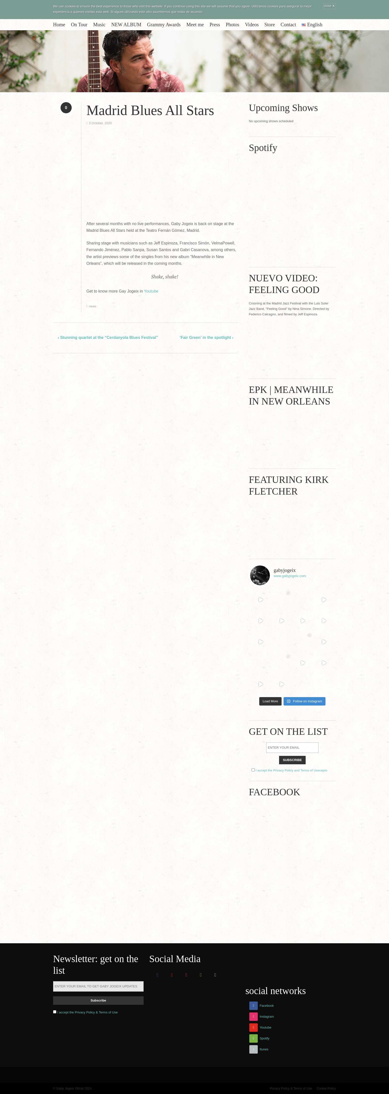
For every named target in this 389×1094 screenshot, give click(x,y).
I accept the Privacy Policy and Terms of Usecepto (291, 770)
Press (215, 24)
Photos (232, 24)
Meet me (195, 24)
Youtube (151, 291)
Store (269, 24)
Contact (288, 24)
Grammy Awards (164, 24)
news (92, 306)
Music (99, 24)
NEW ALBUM (126, 24)
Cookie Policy (326, 1088)
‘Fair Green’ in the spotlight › (206, 337)
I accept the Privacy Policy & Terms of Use (87, 1012)
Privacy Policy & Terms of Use (291, 1088)
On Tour (79, 24)
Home (59, 24)
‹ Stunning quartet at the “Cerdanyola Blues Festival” (108, 337)
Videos (252, 24)
